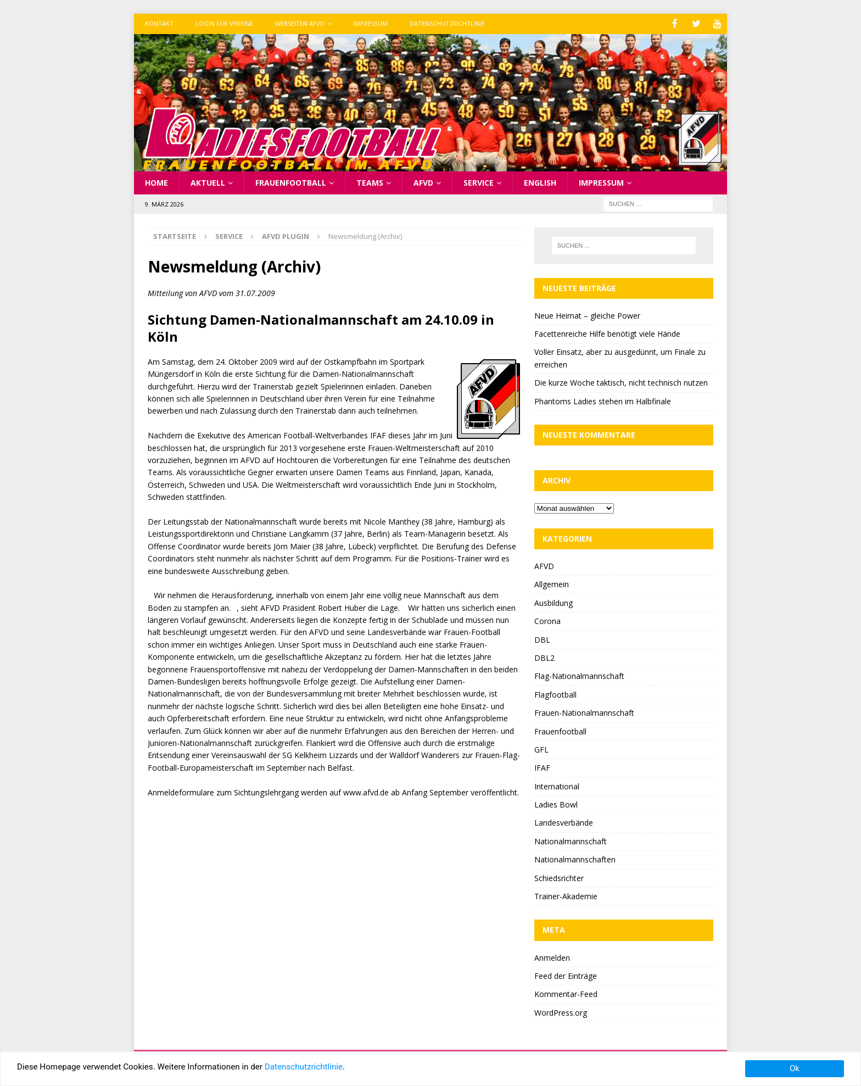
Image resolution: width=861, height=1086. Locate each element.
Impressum (370, 23)
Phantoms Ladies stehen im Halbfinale (602, 400)
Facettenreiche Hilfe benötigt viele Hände (607, 333)
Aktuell (208, 181)
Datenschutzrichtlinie (447, 23)
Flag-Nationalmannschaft (579, 675)
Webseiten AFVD (300, 23)
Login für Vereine (224, 23)
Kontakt (159, 23)
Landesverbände (563, 822)
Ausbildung (553, 602)
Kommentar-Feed (565, 993)
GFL (541, 748)
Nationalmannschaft (570, 840)
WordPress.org (560, 1011)
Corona (547, 620)
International (556, 785)
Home (156, 181)
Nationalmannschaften (575, 859)
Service (478, 181)
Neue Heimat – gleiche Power (587, 314)
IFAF (542, 767)
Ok (795, 1068)
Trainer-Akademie (565, 895)
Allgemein (551, 583)
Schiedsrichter (559, 877)
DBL (542, 638)
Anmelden (552, 956)
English (540, 181)
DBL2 (544, 656)
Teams (369, 181)
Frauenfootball (290, 181)
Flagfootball (555, 693)
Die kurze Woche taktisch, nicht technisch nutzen (621, 382)
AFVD (423, 181)
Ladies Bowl (556, 804)
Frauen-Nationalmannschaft (584, 712)
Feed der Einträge (565, 975)
